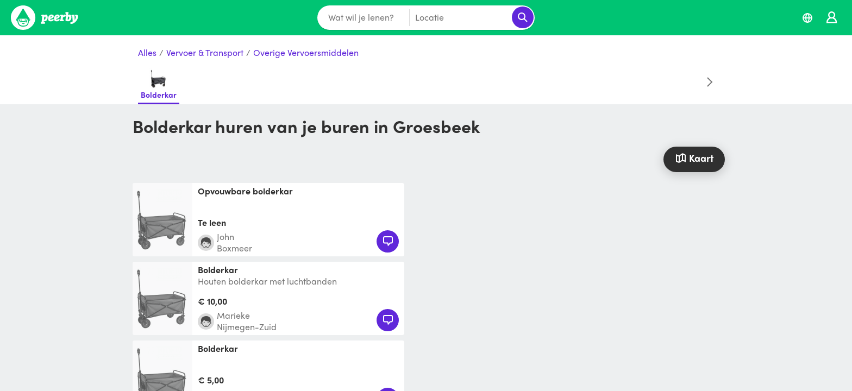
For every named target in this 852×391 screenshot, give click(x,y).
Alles (147, 53)
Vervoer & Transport (204, 53)
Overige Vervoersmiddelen (306, 53)
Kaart (694, 158)
